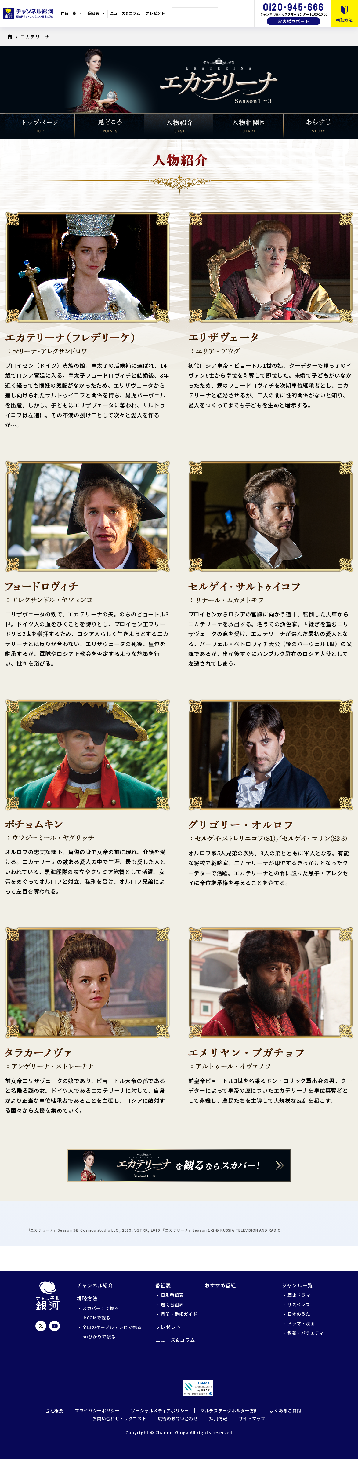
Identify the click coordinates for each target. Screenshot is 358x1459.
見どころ (109, 126)
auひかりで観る (99, 1336)
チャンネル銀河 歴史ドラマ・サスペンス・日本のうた (29, 13)
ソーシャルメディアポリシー (160, 1410)
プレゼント (155, 13)
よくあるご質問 (285, 1410)
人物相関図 (249, 126)
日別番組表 (172, 1295)
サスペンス (298, 1304)
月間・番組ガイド (179, 1314)
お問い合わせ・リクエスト (119, 1418)
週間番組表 (172, 1304)
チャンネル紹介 (95, 1285)
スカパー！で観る (100, 1308)
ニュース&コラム (125, 13)
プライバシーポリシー (97, 1410)
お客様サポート (293, 21)
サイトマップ (252, 1418)
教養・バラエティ (305, 1333)
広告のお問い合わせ (178, 1418)
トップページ (40, 126)
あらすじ (318, 126)
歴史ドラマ (298, 1295)
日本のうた (298, 1314)
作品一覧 (68, 13)
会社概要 (54, 1410)
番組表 (93, 13)
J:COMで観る (96, 1318)
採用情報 (218, 1418)
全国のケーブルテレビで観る (112, 1327)
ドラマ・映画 (301, 1323)
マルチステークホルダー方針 (229, 1410)
